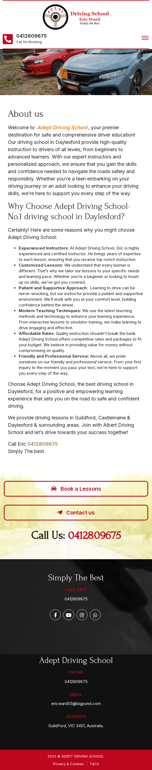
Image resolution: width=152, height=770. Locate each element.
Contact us (76, 512)
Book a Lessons (76, 489)
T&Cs (94, 764)
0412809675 (31, 36)
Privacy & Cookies (68, 764)
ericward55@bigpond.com (76, 703)
